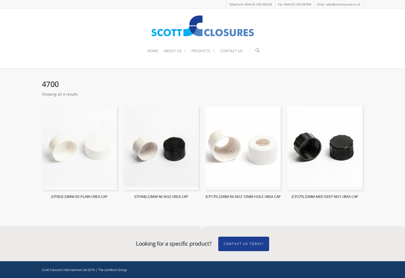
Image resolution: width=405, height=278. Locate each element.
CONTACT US (231, 50)
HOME (152, 50)
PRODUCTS (203, 50)
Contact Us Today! (244, 244)
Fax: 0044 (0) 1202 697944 (294, 4)
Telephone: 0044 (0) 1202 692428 (250, 4)
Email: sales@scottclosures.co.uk (338, 4)
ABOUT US (175, 50)
